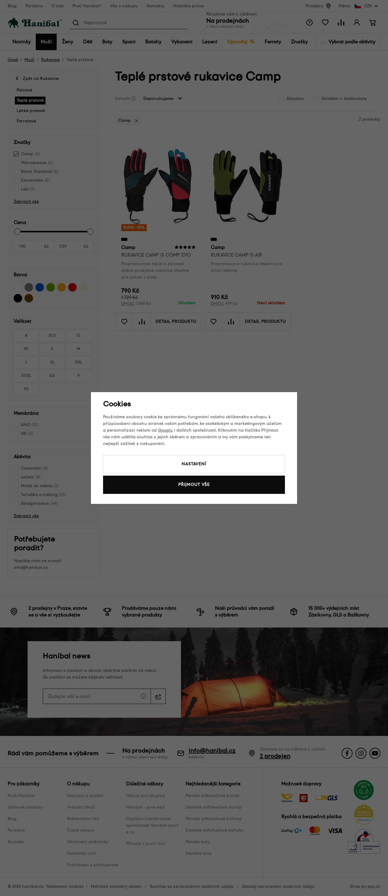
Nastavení (194, 464)
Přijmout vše (194, 484)
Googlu (165, 430)
